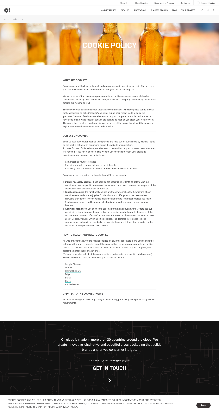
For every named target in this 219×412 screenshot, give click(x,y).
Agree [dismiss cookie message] (203, 405)
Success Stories (159, 10)
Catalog (125, 10)
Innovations (140, 10)
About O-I (124, 3)
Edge (67, 274)
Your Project (188, 10)
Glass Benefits (141, 3)
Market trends (108, 10)
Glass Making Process (164, 3)
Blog (174, 10)
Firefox (68, 267)
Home (6, 19)
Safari (68, 277)
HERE (18, 407)
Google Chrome (73, 264)
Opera (68, 281)
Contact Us (185, 3)
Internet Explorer (73, 271)
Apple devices (72, 284)
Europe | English (206, 3)
